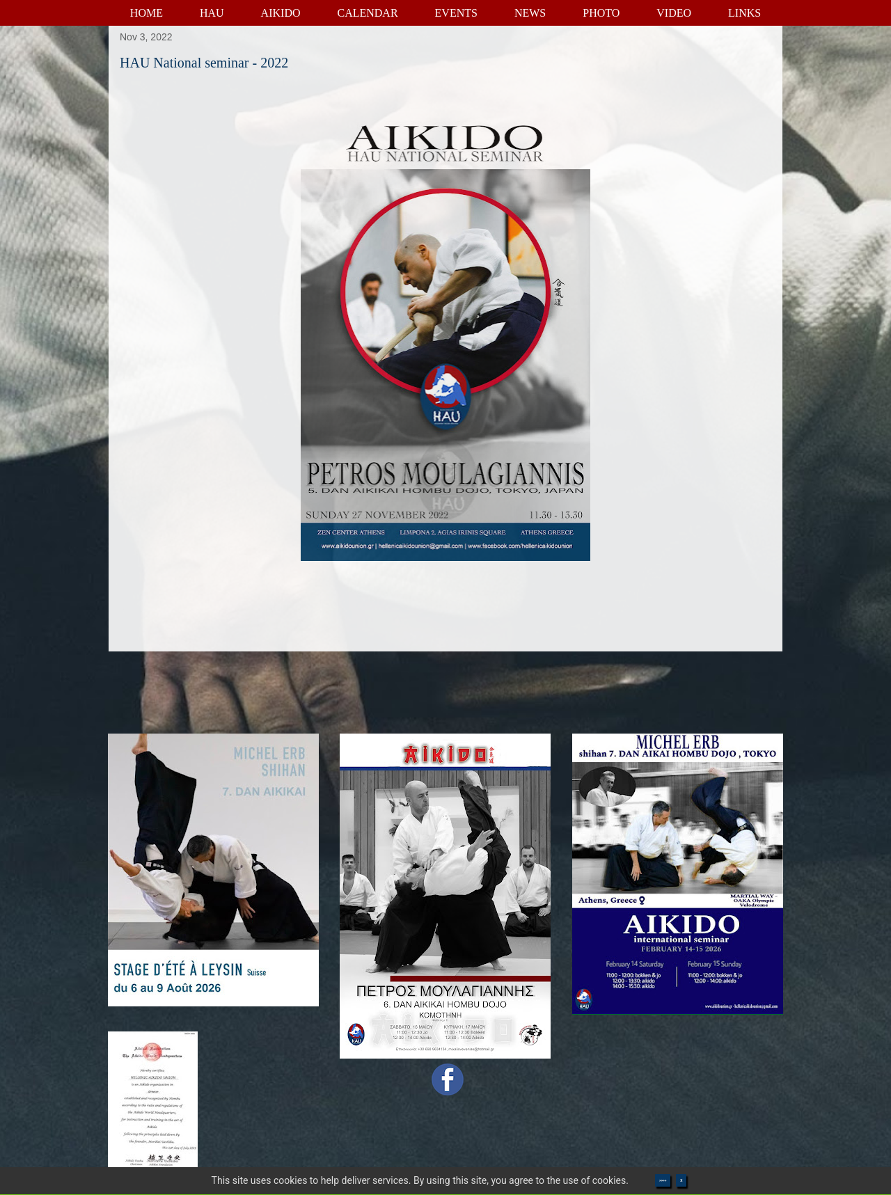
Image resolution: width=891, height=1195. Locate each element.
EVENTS (456, 13)
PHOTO (601, 13)
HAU (212, 13)
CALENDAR (367, 13)
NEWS (530, 13)
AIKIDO (281, 13)
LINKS (744, 13)
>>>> (662, 1180)
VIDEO (673, 13)
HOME (146, 13)
